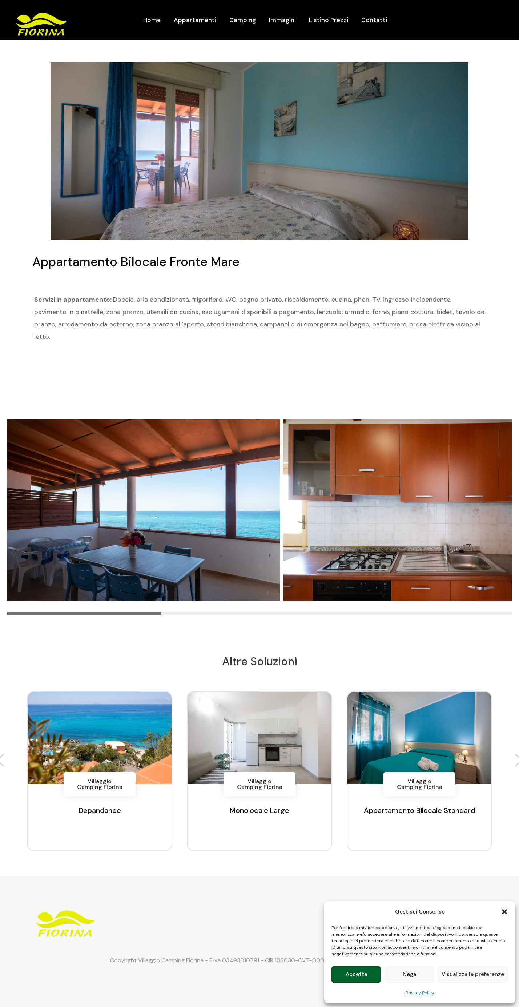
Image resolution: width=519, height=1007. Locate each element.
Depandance (100, 810)
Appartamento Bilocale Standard (419, 810)
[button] (504, 911)
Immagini (282, 20)
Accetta (356, 974)
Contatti (374, 20)
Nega (409, 974)
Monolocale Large (259, 810)
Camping (242, 20)
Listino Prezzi (328, 20)
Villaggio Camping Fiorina (99, 784)
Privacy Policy (420, 993)
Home (152, 20)
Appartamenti (195, 20)
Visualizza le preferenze (473, 974)
